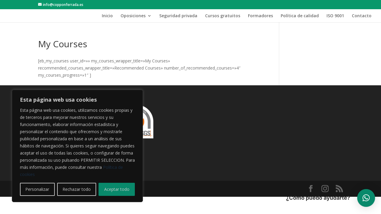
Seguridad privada (178, 16)
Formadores (260, 16)
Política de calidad (300, 16)
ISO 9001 (335, 16)
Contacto (361, 16)
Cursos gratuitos (222, 16)
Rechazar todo (77, 189)
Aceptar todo (116, 189)
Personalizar (37, 189)
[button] (366, 198)
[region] (77, 146)
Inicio (107, 16)
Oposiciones (133, 16)
